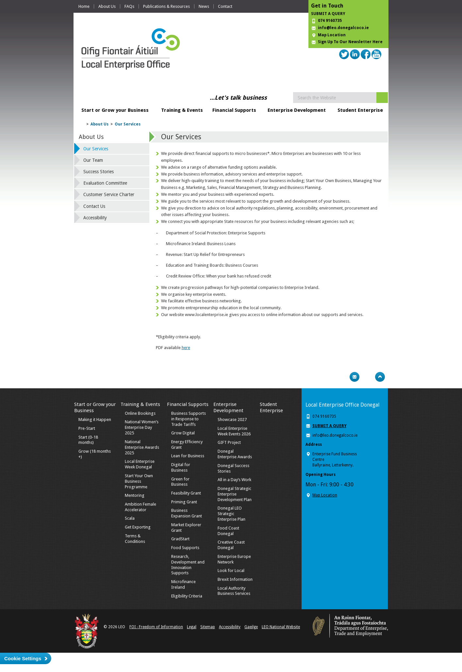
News (204, 6)
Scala (130, 518)
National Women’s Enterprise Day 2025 (141, 427)
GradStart (180, 538)
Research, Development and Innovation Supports (188, 565)
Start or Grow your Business (115, 110)
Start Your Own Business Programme (139, 481)
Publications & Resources (166, 6)
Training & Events (182, 110)
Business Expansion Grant (186, 513)
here (186, 347)
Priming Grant (184, 501)
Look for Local (231, 570)
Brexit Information (235, 579)
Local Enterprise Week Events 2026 (234, 431)
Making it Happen (94, 419)
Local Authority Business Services (234, 591)
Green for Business (180, 482)
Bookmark (367, 377)
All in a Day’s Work (234, 479)
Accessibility (95, 217)
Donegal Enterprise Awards (235, 454)
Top (380, 377)
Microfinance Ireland (183, 584)
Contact (225, 6)
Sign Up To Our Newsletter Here (350, 42)
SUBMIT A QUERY (328, 13)
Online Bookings (140, 413)
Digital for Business (180, 467)
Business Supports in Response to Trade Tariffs (188, 419)
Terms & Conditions (135, 538)
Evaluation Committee (105, 183)
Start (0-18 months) (88, 440)
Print (342, 377)
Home (84, 6)
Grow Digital (183, 432)
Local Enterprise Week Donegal (140, 464)
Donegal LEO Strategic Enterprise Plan (231, 514)
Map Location (332, 35)
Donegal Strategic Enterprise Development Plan (235, 494)
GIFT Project (229, 442)
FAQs (129, 6)
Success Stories (98, 171)
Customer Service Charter (108, 194)
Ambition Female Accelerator (140, 507)
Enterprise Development (297, 110)
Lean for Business (187, 455)
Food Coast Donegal (228, 531)
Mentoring (134, 495)
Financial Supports (234, 110)
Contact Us (94, 206)
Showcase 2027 (232, 419)
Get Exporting (138, 527)
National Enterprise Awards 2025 (142, 447)
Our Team (93, 160)
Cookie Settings (22, 658)
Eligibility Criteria (186, 596)
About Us (107, 6)
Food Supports (185, 547)
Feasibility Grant (186, 493)
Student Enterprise (360, 110)
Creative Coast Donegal (231, 545)
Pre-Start (86, 428)
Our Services (127, 124)
